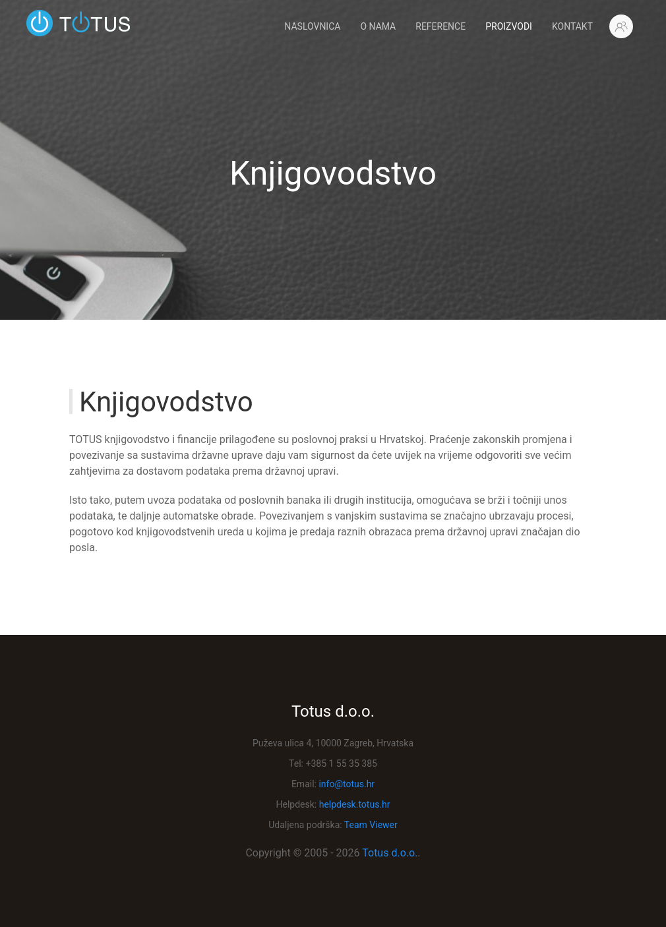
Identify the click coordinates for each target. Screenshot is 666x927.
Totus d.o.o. (389, 853)
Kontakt (572, 26)
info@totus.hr (346, 784)
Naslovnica (312, 26)
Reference (440, 26)
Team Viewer (371, 825)
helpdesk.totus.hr (354, 804)
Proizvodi (508, 26)
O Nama (378, 26)
